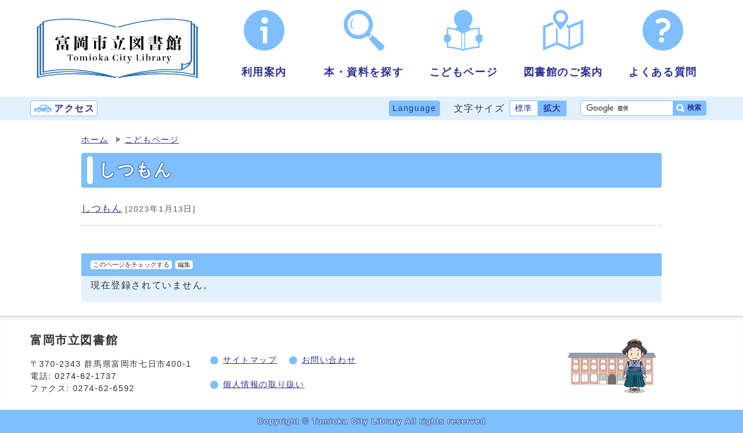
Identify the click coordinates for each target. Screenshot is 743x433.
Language (414, 108)
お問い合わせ (329, 359)
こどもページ (152, 139)
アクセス (74, 108)
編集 (184, 264)
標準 (524, 108)
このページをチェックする (131, 264)
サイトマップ (250, 359)
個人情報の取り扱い (263, 384)
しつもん (101, 208)
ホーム (95, 139)
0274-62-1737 (87, 376)
